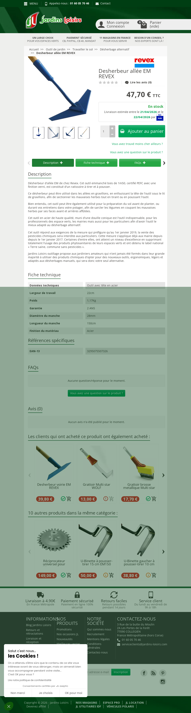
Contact (103, 3)
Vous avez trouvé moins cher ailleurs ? (137, 144)
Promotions (64, 629)
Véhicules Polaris (120, 706)
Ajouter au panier (142, 131)
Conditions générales (94, 645)
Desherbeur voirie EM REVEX (54, 486)
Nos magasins (86, 702)
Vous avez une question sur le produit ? (136, 152)
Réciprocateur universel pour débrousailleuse (54, 564)
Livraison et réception (33, 640)
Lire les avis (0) (138, 82)
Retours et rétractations (34, 631)
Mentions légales (98, 639)
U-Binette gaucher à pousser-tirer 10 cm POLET (139, 564)
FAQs (140, 163)
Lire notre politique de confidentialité (29, 680)
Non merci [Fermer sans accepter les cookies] (18, 693)
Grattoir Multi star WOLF (96, 486)
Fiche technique (96, 163)
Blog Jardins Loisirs (38, 625)
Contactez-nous (97, 652)
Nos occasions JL (68, 634)
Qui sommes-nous (99, 629)
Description (53, 163)
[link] (144, 673)
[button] (9, 706)
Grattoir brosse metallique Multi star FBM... (139, 487)
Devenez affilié (36, 706)
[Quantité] (105, 131)
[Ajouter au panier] (69, 499)
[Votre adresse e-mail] (95, 672)
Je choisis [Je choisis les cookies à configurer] (45, 693)
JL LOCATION (135, 702)
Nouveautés (65, 639)
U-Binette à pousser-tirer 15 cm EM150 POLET (96, 564)
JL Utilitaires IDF (88, 706)
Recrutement (95, 634)
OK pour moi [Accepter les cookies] (73, 693)
